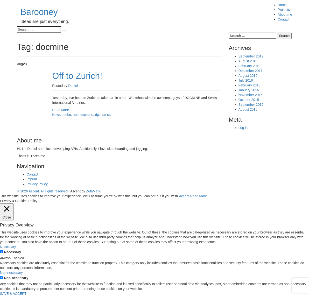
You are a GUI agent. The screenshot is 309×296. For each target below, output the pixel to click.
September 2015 (251, 104)
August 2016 (248, 76)
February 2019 (249, 66)
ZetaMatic (93, 191)
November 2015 (251, 95)
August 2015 (248, 109)
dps (98, 115)
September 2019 (251, 56)
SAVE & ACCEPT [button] (13, 294)
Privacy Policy (37, 184)
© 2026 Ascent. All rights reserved (42, 191)
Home (282, 5)
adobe (66, 115)
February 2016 (249, 85)
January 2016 (249, 90)
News (56, 115)
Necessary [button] (8, 247)
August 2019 (248, 61)
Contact (283, 19)
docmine (86, 115)
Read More (198, 196)
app (75, 115)
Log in (243, 128)
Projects (284, 10)
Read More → (62, 110)
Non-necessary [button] (11, 273)
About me (285, 14)
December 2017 (251, 71)
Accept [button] (184, 196)
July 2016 (246, 80)
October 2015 (249, 100)
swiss (106, 115)
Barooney (39, 12)
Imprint (32, 179)
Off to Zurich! (77, 76)
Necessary (12, 252)
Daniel (73, 86)
